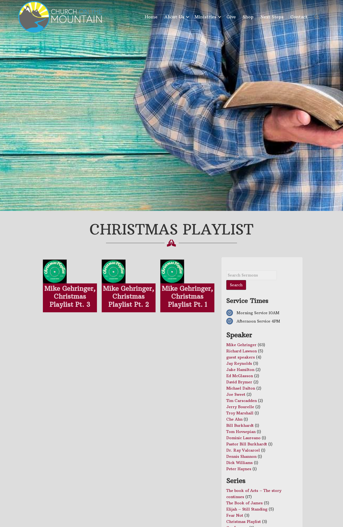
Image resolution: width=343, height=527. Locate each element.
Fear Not (234, 515)
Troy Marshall (239, 413)
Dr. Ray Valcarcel (243, 450)
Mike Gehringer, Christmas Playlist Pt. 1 (187, 297)
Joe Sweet (235, 394)
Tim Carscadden (241, 400)
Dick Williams (239, 462)
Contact (299, 17)
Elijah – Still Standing (246, 509)
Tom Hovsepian (241, 431)
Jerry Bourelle (240, 406)
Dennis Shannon (241, 456)
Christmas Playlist (243, 521)
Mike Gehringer (241, 344)
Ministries (205, 17)
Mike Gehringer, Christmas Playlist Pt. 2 (128, 297)
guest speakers (240, 357)
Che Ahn (234, 419)
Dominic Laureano (243, 437)
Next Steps (271, 17)
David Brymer (239, 382)
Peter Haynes (238, 468)
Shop (248, 17)
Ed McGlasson (239, 375)
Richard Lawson (241, 351)
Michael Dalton (240, 388)
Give (231, 17)
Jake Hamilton (240, 369)
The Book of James (244, 503)
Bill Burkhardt (240, 425)
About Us (174, 17)
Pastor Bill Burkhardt (246, 444)
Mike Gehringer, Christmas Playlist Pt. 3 (70, 297)
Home (151, 17)
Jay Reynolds (239, 363)
